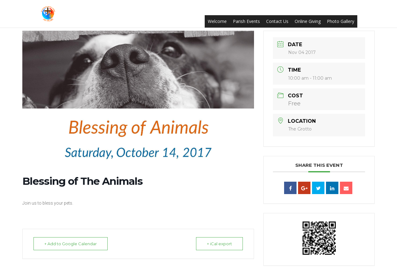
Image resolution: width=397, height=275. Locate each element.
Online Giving (308, 21)
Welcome (217, 21)
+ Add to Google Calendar (70, 243)
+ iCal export (219, 243)
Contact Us (277, 21)
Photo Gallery (340, 21)
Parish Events (246, 21)
